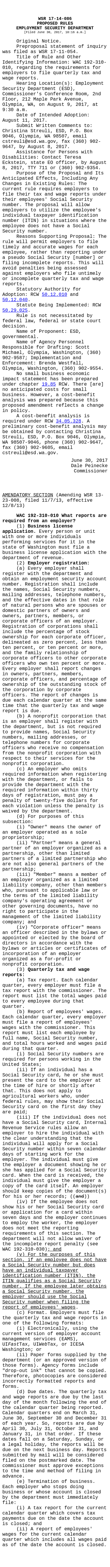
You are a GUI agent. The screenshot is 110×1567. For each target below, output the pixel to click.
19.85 (49, 384)
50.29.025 (15, 310)
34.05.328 (68, 421)
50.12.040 (15, 300)
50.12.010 (54, 294)
